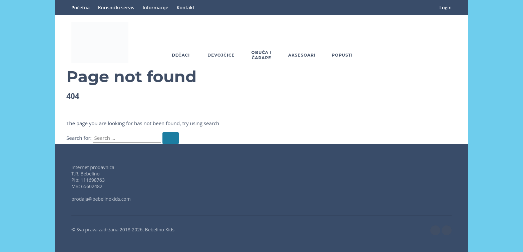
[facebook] (435, 230)
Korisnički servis (116, 7)
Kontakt (186, 7)
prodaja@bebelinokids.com (101, 199)
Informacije (155, 7)
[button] (428, 42)
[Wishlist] (409, 42)
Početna (80, 7)
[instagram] (447, 230)
